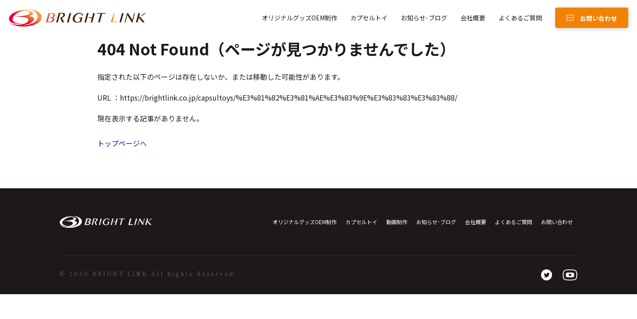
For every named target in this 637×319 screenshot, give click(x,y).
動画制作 (396, 222)
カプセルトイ (369, 17)
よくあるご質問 (520, 17)
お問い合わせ (557, 222)
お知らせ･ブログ (424, 17)
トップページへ (122, 143)
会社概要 (472, 17)
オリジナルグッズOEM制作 (299, 17)
